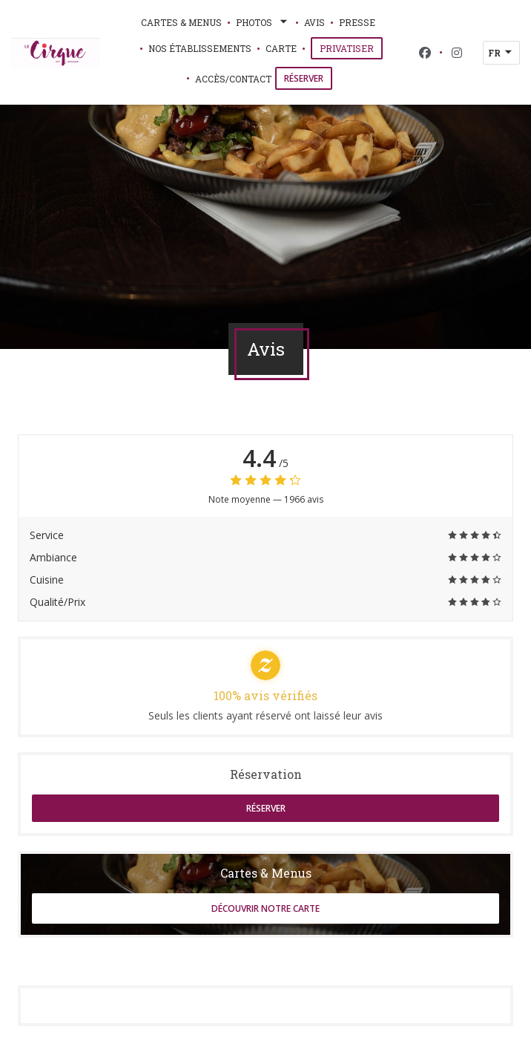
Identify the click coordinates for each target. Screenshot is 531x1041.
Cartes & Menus (181, 22)
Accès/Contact (233, 79)
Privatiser (351, 48)
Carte (281, 47)
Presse (357, 22)
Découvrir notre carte (265, 908)
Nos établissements (199, 48)
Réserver (303, 78)
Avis (314, 22)
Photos (263, 22)
